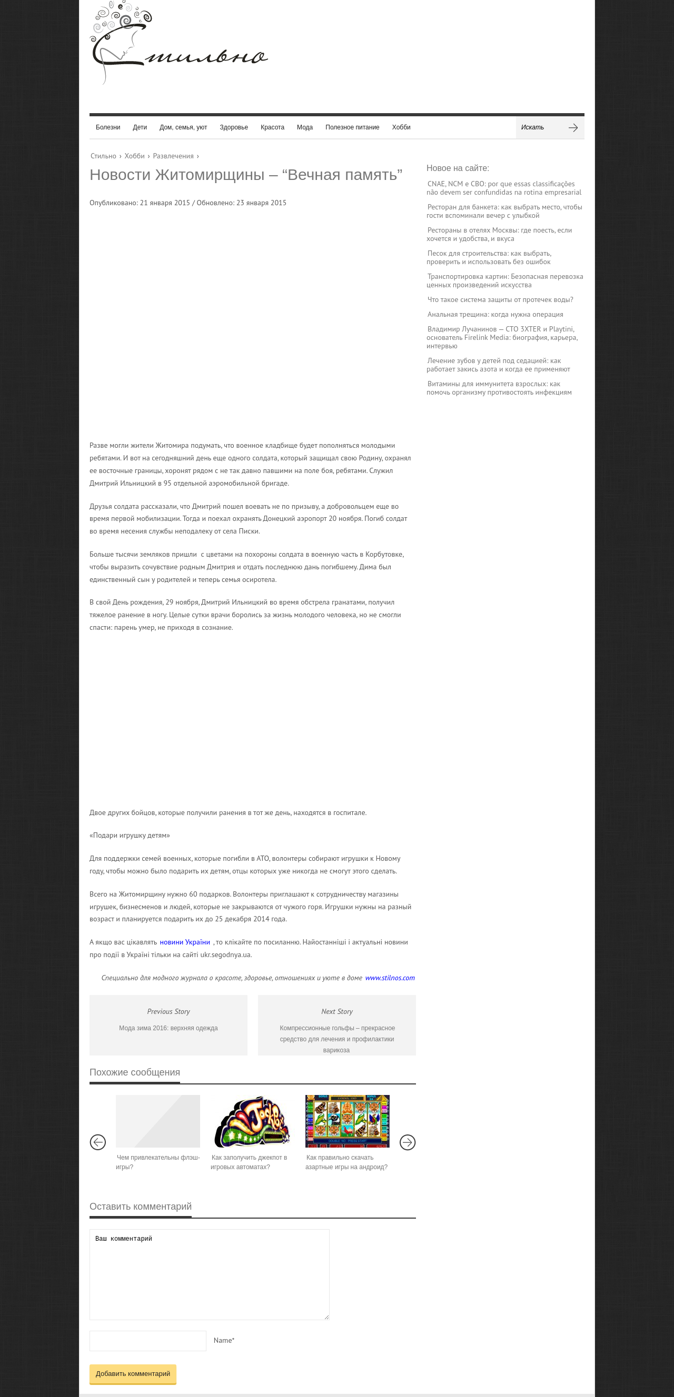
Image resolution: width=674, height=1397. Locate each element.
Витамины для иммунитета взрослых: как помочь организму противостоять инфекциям (499, 388)
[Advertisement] (242, 320)
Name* (224, 1340)
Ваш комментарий (210, 1274)
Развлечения (173, 155)
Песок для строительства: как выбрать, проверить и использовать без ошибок (489, 257)
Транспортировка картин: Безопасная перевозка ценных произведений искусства (505, 280)
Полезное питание (352, 127)
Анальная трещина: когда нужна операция (495, 314)
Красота (272, 127)
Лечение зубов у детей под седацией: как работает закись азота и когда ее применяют (498, 365)
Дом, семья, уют (183, 127)
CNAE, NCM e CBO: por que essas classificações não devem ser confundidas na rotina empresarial (504, 188)
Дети (140, 127)
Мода (305, 127)
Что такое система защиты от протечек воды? (500, 299)
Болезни (108, 127)
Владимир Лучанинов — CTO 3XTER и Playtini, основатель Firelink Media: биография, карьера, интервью (502, 337)
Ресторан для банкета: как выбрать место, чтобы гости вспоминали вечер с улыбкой (504, 211)
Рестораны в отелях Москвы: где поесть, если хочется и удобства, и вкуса (499, 234)
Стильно (103, 155)
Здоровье (234, 127)
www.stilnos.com (390, 977)
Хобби (401, 127)
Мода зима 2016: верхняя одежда (168, 1028)
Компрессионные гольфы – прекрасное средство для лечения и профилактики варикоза (337, 1038)
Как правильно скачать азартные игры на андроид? (346, 1162)
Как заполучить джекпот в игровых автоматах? (249, 1162)
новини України (185, 942)
